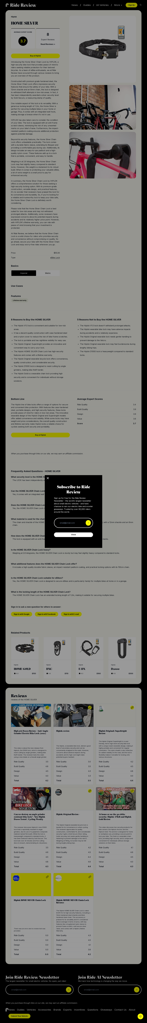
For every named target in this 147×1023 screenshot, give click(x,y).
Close (73, 535)
